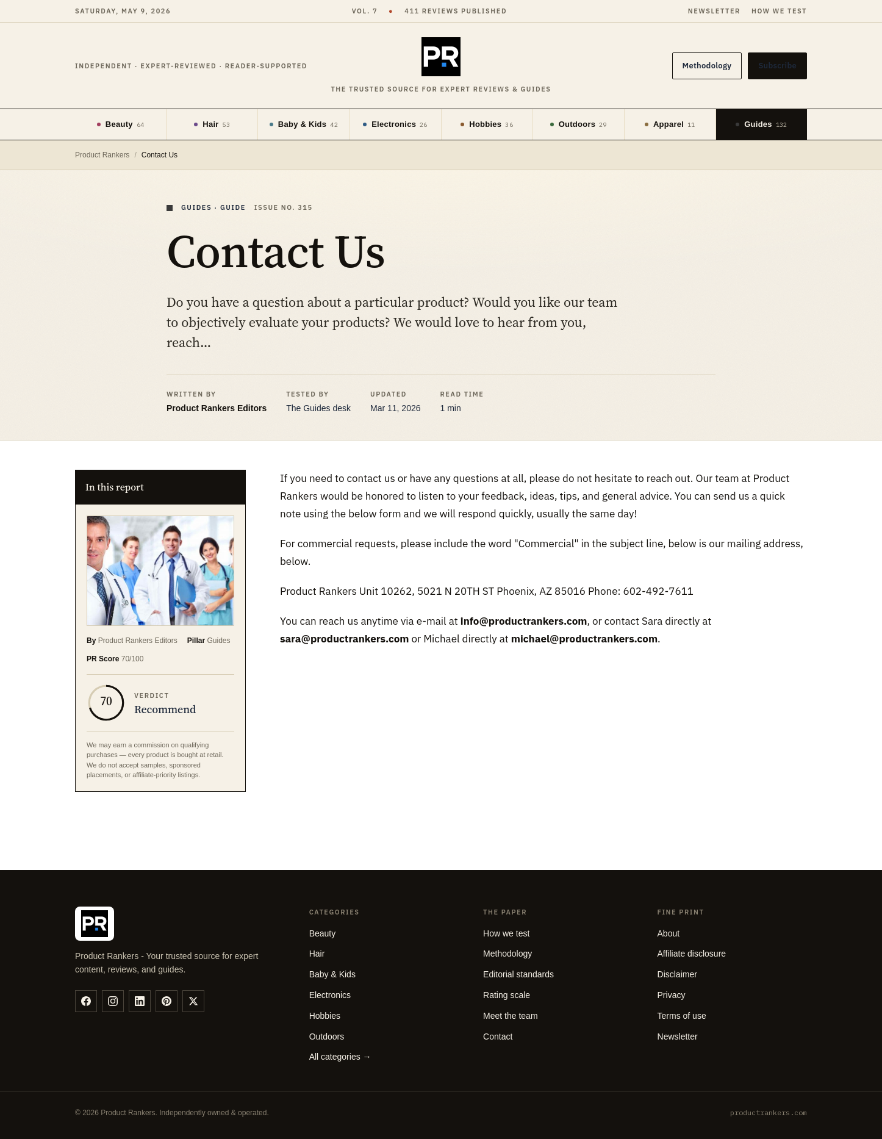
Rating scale (506, 995)
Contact (497, 1036)
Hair (212, 124)
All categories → (340, 1057)
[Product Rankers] (441, 66)
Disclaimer (677, 974)
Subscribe (777, 65)
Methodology (707, 65)
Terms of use (682, 1016)
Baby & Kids (304, 124)
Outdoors (578, 124)
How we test (779, 11)
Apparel (670, 124)
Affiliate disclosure (692, 953)
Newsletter (714, 11)
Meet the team (510, 1016)
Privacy (672, 995)
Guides (761, 124)
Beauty (120, 124)
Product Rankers (102, 155)
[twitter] (193, 1001)
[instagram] (113, 1001)
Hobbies (487, 124)
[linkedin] (140, 1001)
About (669, 933)
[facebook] (86, 1001)
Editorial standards (518, 974)
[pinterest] (166, 1001)
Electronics (395, 124)
